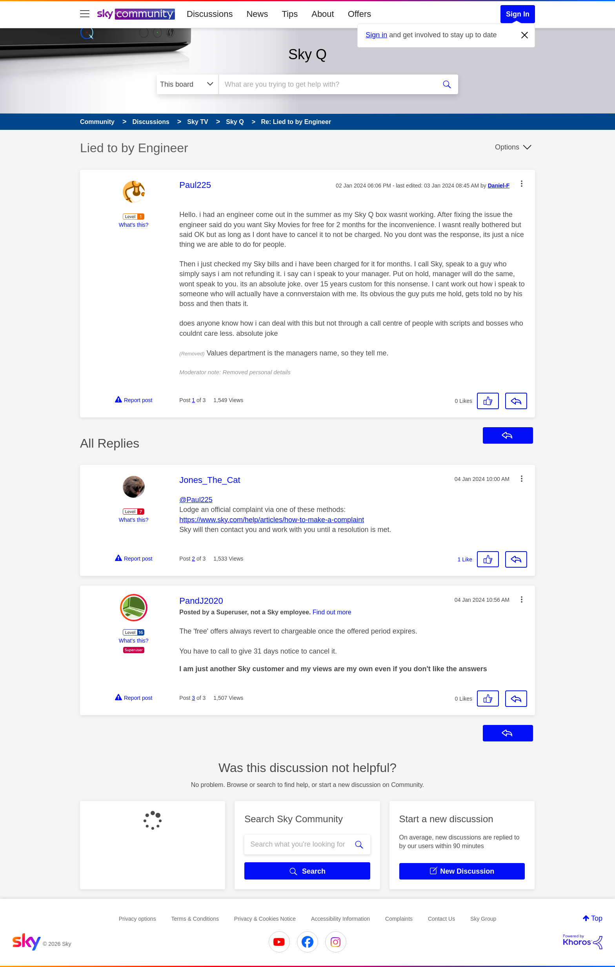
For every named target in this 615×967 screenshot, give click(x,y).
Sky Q (307, 54)
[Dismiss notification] (525, 35)
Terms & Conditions (195, 919)
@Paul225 (195, 500)
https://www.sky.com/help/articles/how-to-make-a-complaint (271, 520)
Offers (359, 14)
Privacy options (137, 919)
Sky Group (483, 919)
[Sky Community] (136, 14)
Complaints (399, 919)
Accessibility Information (340, 919)
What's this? (134, 225)
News (257, 14)
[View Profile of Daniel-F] (498, 186)
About (322, 14)
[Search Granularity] (187, 84)
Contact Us (441, 919)
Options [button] (507, 147)
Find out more (332, 612)
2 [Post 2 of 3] (193, 558)
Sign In (517, 14)
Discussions (210, 14)
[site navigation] (84, 14)
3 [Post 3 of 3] (193, 698)
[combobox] (326, 84)
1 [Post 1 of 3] (193, 400)
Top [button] (596, 918)
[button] (521, 183)
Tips (290, 14)
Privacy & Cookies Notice (265, 919)
